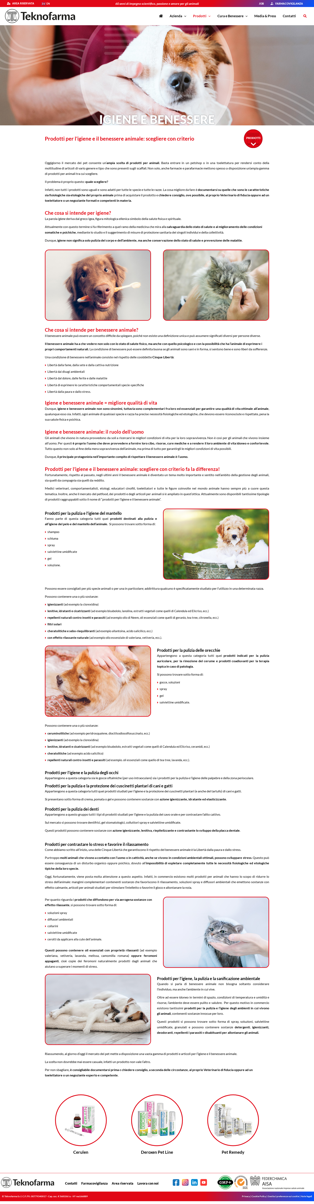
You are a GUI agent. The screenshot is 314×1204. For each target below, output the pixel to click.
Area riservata (22, 3)
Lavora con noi (148, 1184)
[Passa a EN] (46, 3)
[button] (184, 16)
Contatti (71, 1184)
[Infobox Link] (81, 1126)
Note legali (306, 1197)
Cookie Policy (259, 1197)
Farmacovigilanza (94, 1184)
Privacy (246, 1197)
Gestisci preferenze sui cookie (283, 1197)
